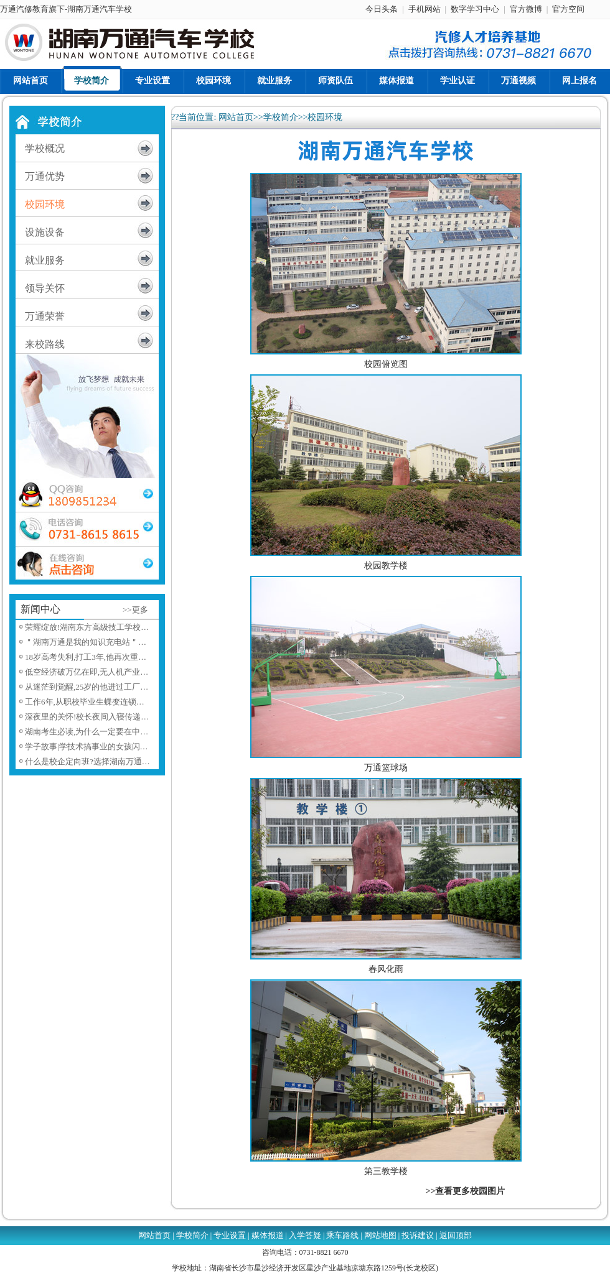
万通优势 (45, 176)
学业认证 (457, 80)
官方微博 (526, 9)
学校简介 (91, 80)
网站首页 (30, 80)
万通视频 (518, 80)
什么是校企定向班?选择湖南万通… (87, 761)
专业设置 (152, 80)
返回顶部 (455, 1235)
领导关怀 (45, 288)
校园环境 (213, 80)
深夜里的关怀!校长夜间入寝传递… (87, 716)
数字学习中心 (475, 9)
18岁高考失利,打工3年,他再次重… (85, 657)
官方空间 (568, 9)
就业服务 (274, 80)
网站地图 (380, 1235)
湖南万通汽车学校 (99, 9)
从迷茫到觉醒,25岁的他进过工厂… (86, 686)
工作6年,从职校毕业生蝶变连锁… (84, 701)
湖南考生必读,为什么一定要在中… (86, 731)
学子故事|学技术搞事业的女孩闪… (86, 746)
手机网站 (424, 9)
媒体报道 (396, 80)
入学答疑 (305, 1235)
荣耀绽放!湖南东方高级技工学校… (87, 627)
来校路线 (45, 344)
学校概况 (45, 148)
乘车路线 (342, 1235)
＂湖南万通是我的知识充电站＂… (85, 642)
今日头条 (381, 9)
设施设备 (45, 232)
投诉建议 (417, 1235)
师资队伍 (335, 80)
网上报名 (579, 80)
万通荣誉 (45, 316)
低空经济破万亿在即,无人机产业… (86, 672)
